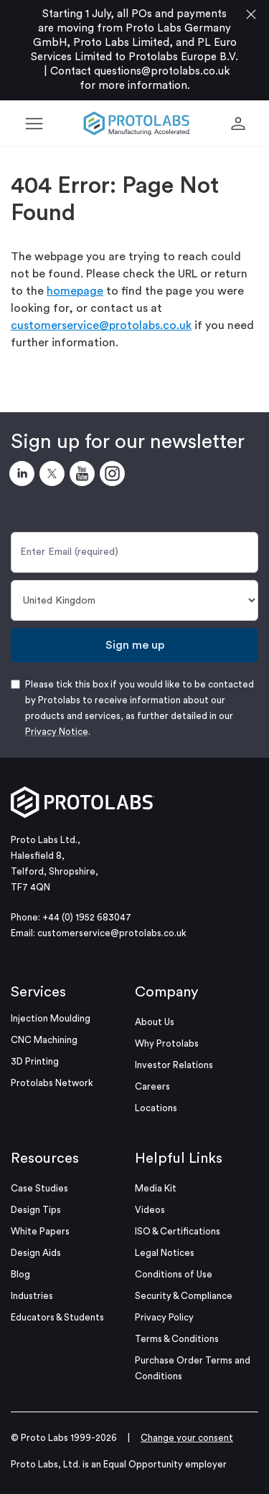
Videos (150, 1209)
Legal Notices (164, 1252)
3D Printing (35, 1061)
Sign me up (134, 645)
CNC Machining (44, 1040)
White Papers (40, 1231)
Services (38, 992)
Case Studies (39, 1188)
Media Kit (155, 1188)
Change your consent (187, 1437)
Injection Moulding (50, 1018)
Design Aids (36, 1252)
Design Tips (36, 1209)
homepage (75, 291)
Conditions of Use (173, 1274)
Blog (20, 1274)
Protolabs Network (52, 1083)
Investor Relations (174, 1065)
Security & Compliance (183, 1295)
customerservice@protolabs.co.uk (101, 325)
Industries (32, 1295)
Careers (152, 1086)
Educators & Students (57, 1317)
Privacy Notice (56, 731)
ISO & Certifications (177, 1231)
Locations (156, 1108)
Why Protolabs (167, 1043)
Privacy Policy (164, 1317)
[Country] (134, 600)
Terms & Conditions (177, 1338)
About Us (154, 1022)
